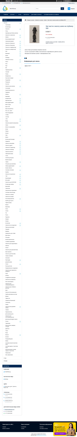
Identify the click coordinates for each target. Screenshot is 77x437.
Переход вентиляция (9, 227)
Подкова (7, 229)
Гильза (6, 247)
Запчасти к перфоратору (10, 47)
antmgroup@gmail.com (9, 409)
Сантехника (7, 24)
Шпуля (6, 137)
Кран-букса (7, 235)
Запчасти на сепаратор (10, 279)
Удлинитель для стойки (10, 233)
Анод (6, 30)
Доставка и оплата (36, 14)
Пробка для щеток (9, 200)
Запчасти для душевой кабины (10, 307)
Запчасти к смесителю (10, 35)
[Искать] (62, 8)
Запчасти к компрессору (10, 49)
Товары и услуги (30, 20)
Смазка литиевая (9, 255)
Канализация (8, 178)
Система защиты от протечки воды (11, 347)
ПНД (6, 135)
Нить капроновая (9, 354)
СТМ (6, 118)
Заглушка (7, 257)
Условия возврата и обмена (51, 14)
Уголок (6, 321)
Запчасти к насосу (39, 20)
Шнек (45, 20)
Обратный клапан (9, 153)
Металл (7, 334)
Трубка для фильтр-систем (11, 294)
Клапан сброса (8, 167)
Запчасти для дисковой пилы (11, 249)
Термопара (7, 323)
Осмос (6, 264)
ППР (6, 51)
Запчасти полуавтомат (10, 174)
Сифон (6, 161)
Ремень (6, 131)
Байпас (7, 37)
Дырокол (7, 328)
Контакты (26, 14)
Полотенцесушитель (9, 198)
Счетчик (7, 116)
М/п (6, 67)
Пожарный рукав (9, 338)
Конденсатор (8, 98)
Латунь (6, 73)
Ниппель (7, 245)
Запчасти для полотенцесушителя (9, 316)
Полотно (7, 84)
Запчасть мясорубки (9, 143)
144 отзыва (60, 0)
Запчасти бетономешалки (10, 292)
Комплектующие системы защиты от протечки (10, 350)
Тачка (6, 330)
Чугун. (6, 273)
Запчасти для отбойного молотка (10, 287)
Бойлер (7, 275)
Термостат (7, 298)
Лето (6, 63)
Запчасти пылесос (9, 151)
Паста (6, 214)
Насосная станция (9, 77)
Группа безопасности (9, 90)
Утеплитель (7, 302)
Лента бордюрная (9, 112)
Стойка (6, 114)
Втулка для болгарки (9, 139)
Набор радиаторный (9, 165)
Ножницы (7, 57)
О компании (23, 426)
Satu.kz (44, 433)
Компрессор (8, 75)
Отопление (7, 88)
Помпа (6, 304)
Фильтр (7, 94)
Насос (6, 61)
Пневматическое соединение (11, 268)
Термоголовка (8, 202)
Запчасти (7, 28)
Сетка (6, 155)
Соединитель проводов (10, 277)
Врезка (6, 296)
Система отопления (9, 169)
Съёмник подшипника (10, 241)
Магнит (6, 204)
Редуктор (7, 217)
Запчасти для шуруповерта (11, 243)
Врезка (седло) (8, 159)
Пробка (7, 172)
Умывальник (7, 352)
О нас (19, 14)
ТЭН (6, 176)
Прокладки (7, 259)
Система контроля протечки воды (11, 343)
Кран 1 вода (8, 104)
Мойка (6, 340)
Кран (6, 290)
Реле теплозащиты (9, 281)
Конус (6, 332)
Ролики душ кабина (9, 184)
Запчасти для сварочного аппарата (10, 271)
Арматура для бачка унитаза (11, 33)
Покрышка (7, 82)
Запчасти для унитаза (10, 86)
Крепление (7, 186)
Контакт (7, 336)
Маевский (7, 53)
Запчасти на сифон (9, 196)
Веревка (7, 231)
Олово (6, 210)
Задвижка (7, 92)
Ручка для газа (8, 266)
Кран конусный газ (9, 108)
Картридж (7, 96)
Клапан (6, 221)
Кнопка (6, 133)
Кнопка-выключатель (9, 239)
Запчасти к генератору (10, 147)
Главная (6, 14)
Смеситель (7, 188)
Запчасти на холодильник (10, 225)
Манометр (7, 206)
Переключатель (8, 311)
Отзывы (5, 360)
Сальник (7, 71)
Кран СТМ (7, 106)
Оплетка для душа (9, 157)
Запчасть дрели (8, 145)
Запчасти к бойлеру (9, 149)
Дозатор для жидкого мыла (11, 319)
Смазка (7, 309)
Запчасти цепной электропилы (11, 122)
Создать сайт (15, 0)
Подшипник (7, 80)
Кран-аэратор (8, 251)
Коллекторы (7, 26)
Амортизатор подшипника (10, 190)
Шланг (6, 129)
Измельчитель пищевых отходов (10, 326)
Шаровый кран (8, 100)
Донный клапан (8, 261)
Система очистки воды (10, 192)
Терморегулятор (8, 69)
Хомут (6, 124)
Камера (7, 219)
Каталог (12, 14)
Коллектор (7, 223)
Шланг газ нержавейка (10, 127)
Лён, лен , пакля (8, 110)
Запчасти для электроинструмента (9, 284)
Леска (6, 208)
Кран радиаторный (9, 102)
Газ (6, 212)
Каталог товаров (6, 428)
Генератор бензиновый (10, 300)
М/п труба (7, 180)
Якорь (6, 120)
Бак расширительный (9, 39)
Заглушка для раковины (10, 163)
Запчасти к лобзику (9, 194)
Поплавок (7, 237)
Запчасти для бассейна (10, 253)
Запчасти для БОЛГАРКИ (10, 182)
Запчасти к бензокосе (10, 43)
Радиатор (7, 141)
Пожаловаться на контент (41, 435)
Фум (6, 65)
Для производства (9, 313)
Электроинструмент (9, 41)
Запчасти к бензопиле (10, 45)
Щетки (6, 55)
